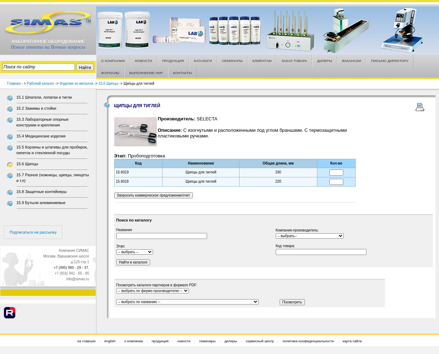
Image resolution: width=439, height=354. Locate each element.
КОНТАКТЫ (182, 73)
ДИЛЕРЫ (324, 61)
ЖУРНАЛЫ (110, 73)
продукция (160, 341)
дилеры (230, 341)
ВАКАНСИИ (351, 61)
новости (184, 341)
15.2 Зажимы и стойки (36, 108)
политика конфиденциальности (308, 341)
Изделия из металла (77, 83)
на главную (86, 341)
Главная (14, 83)
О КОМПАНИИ (113, 61)
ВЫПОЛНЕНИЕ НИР (146, 73)
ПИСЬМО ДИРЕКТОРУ (389, 61)
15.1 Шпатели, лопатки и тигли (44, 97)
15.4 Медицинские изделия (40, 136)
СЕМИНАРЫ (232, 61)
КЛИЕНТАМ (262, 61)
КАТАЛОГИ (203, 61)
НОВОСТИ (143, 61)
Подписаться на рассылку (33, 232)
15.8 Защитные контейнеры (41, 191)
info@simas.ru (77, 279)
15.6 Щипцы (108, 83)
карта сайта (352, 341)
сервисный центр (260, 341)
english (109, 341)
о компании (133, 341)
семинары (207, 341)
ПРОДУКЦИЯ (173, 61)
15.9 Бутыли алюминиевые (40, 203)
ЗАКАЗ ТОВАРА (294, 61)
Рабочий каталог (40, 83)
